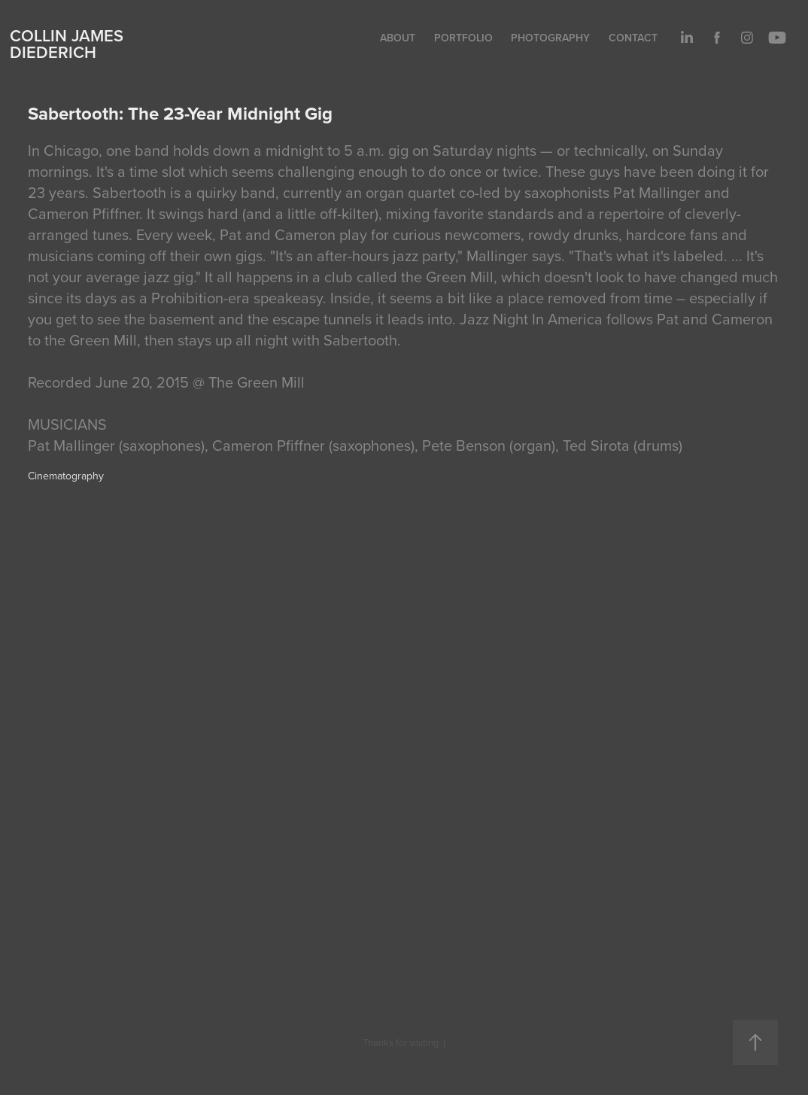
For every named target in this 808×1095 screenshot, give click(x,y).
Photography (550, 37)
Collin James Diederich (66, 43)
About (397, 37)
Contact (633, 37)
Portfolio (463, 37)
